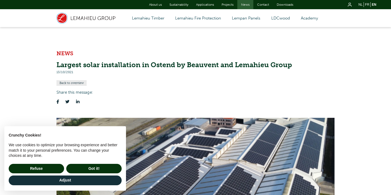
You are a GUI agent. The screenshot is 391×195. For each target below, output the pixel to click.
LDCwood (280, 18)
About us (155, 4)
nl (360, 4)
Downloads (285, 4)
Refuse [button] (36, 168)
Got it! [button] (93, 168)
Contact (263, 4)
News (245, 4)
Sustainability (178, 4)
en (374, 4)
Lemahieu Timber (148, 18)
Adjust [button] (65, 180)
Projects (228, 4)
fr (367, 4)
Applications (205, 4)
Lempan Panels (246, 18)
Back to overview (71, 83)
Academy (309, 18)
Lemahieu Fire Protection (198, 18)
